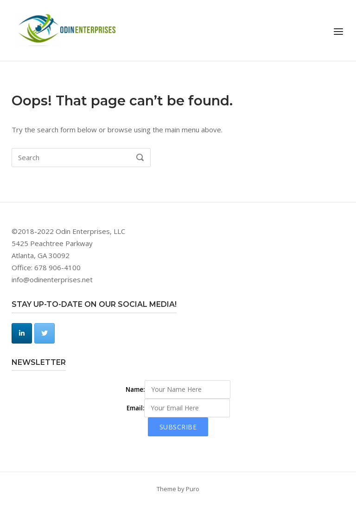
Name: (135, 389)
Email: (135, 408)
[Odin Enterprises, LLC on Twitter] (44, 333)
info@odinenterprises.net (52, 279)
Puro (192, 489)
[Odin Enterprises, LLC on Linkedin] (22, 333)
